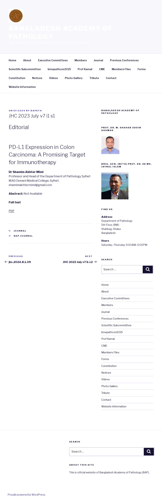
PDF (11, 211)
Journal (98, 60)
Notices (37, 78)
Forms (142, 69)
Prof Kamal (85, 69)
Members (81, 60)
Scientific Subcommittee (25, 69)
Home (12, 60)
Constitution (17, 78)
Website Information (22, 86)
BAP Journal (23, 236)
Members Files (121, 69)
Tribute (94, 78)
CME (102, 69)
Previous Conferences (124, 60)
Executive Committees (53, 60)
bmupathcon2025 (59, 69)
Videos (53, 78)
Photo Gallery (74, 78)
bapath (36, 110)
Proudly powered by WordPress (26, 494)
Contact (111, 78)
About (27, 60)
